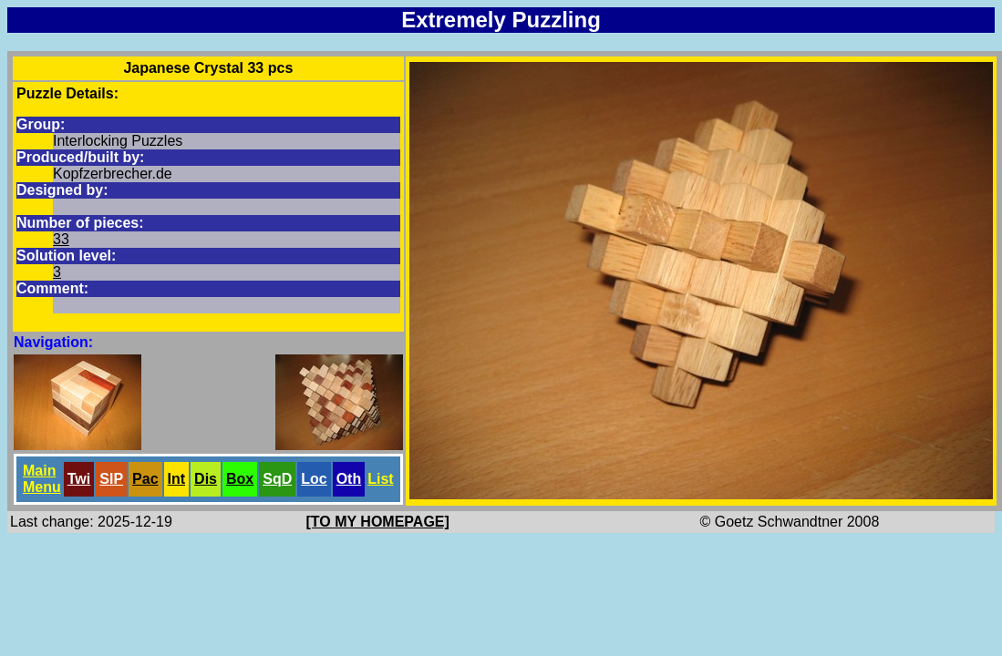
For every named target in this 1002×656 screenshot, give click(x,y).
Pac (145, 479)
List (380, 479)
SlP (111, 479)
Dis (205, 479)
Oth (349, 479)
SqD (277, 479)
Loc (313, 479)
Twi (78, 479)
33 (61, 239)
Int (177, 479)
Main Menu (42, 479)
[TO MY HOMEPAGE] (377, 521)
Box (239, 479)
